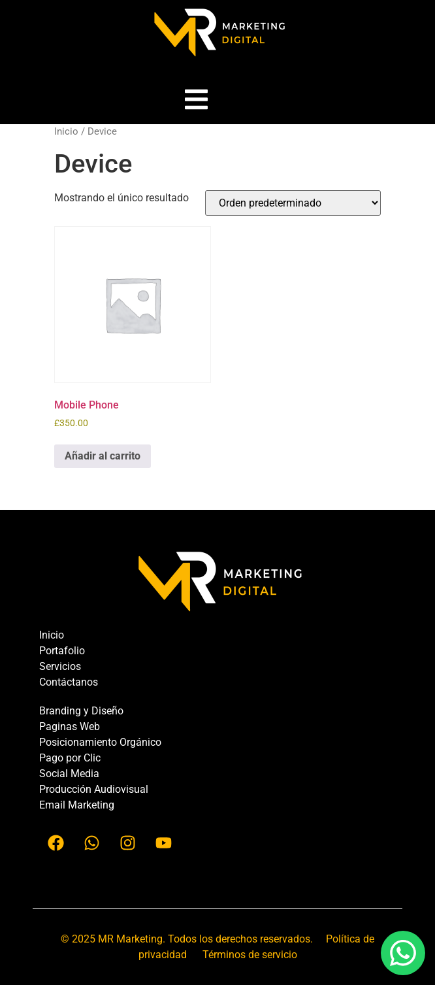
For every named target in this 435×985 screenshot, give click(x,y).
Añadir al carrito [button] (102, 456)
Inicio (66, 131)
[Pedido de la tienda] (293, 203)
